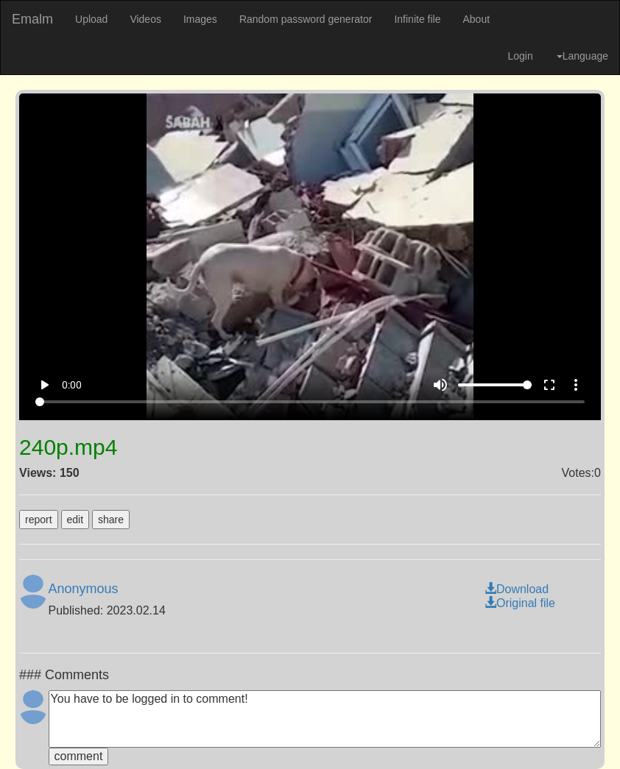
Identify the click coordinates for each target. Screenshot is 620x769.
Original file (520, 603)
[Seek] (310, 401)
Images (200, 19)
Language (582, 56)
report (38, 519)
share (111, 519)
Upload (91, 19)
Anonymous (84, 588)
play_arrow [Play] (44, 385)
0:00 (72, 385)
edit (75, 519)
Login (519, 56)
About (476, 19)
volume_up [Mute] (440, 385)
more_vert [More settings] (576, 385)
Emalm (32, 19)
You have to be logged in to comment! (325, 719)
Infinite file (417, 19)
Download (517, 589)
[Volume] (495, 384)
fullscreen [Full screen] (549, 385)
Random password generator (306, 19)
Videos (145, 19)
